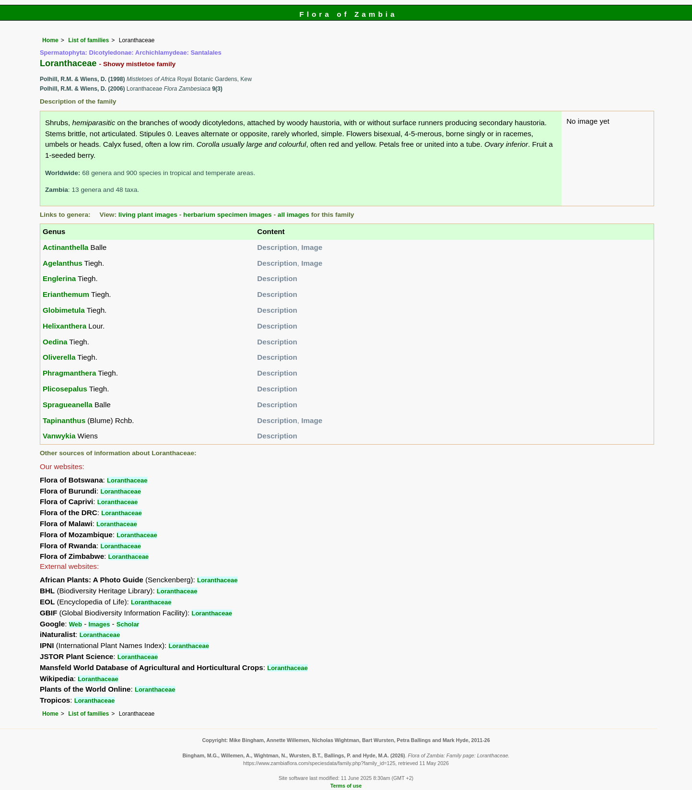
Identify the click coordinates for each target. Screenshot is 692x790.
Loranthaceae (127, 480)
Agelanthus (62, 263)
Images (99, 624)
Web (75, 624)
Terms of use (346, 786)
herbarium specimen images (227, 214)
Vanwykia (59, 436)
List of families (88, 40)
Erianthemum (66, 294)
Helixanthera (64, 326)
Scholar (128, 624)
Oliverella (59, 357)
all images (293, 214)
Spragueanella (68, 405)
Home (50, 40)
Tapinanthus (64, 420)
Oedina (55, 342)
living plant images (147, 214)
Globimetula (64, 310)
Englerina (59, 278)
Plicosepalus (65, 389)
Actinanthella (65, 247)
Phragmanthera (69, 373)
